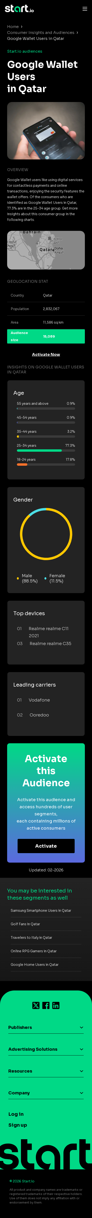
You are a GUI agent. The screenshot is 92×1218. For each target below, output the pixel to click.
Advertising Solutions (32, 1049)
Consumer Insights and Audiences (40, 32)
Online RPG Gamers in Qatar (34, 951)
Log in (16, 1114)
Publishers (20, 1027)
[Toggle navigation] (83, 8)
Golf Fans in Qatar (25, 924)
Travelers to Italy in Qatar (31, 937)
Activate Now (46, 354)
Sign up (17, 1125)
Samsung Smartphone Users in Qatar (41, 910)
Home (13, 26)
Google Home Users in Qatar (34, 964)
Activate (46, 846)
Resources (20, 1071)
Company (19, 1093)
